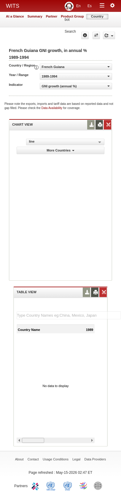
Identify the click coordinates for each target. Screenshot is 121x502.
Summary (35, 16)
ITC (36, 485)
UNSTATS (68, 485)
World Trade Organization (84, 485)
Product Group (72, 16)
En (78, 6)
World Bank (99, 485)
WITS (12, 6)
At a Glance (15, 16)
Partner (52, 16)
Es (89, 6)
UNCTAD (52, 485)
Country (97, 16)
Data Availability (52, 108)
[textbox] (69, 315)
